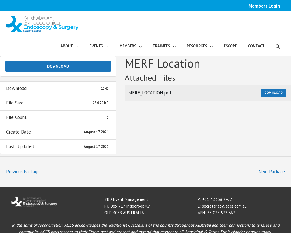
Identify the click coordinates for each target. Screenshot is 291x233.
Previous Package (21, 172)
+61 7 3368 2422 (217, 200)
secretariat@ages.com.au (225, 206)
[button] (277, 47)
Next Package (273, 172)
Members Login (264, 6)
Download (58, 67)
